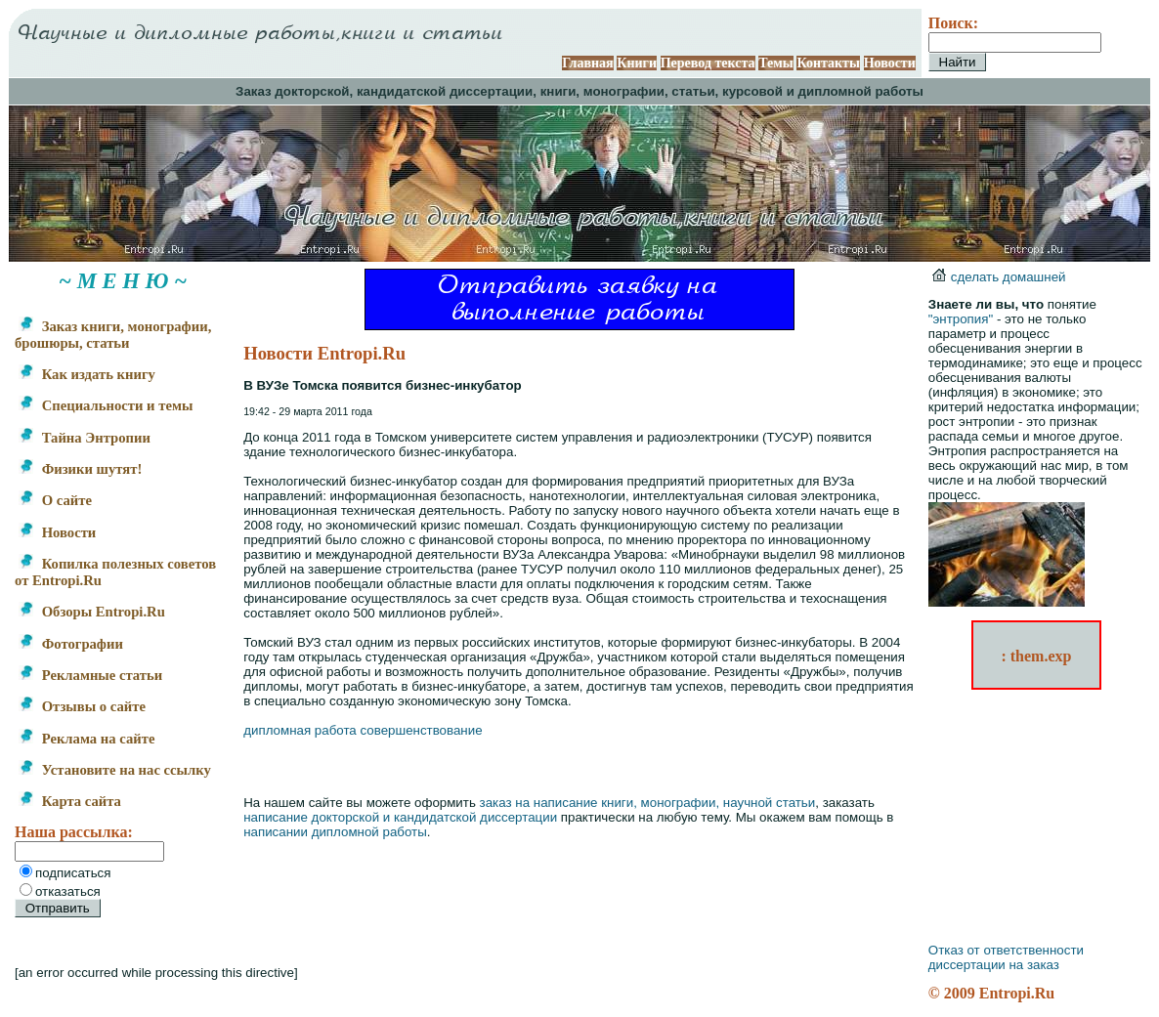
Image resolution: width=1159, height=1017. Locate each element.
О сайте (55, 500)
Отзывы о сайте (82, 706)
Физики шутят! (80, 469)
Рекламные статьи (90, 675)
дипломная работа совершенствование (362, 730)
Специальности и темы (106, 405)
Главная (587, 63)
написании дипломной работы (335, 832)
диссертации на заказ (993, 964)
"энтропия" (960, 319)
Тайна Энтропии (84, 437)
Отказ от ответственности (1006, 950)
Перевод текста (708, 63)
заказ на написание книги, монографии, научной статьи (648, 802)
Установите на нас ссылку (115, 770)
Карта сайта (70, 801)
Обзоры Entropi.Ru (92, 611)
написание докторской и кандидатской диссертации (400, 817)
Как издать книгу (87, 374)
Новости (890, 63)
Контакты (827, 63)
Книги (637, 63)
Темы (776, 63)
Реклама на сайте (86, 738)
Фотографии (71, 644)
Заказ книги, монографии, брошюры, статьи (113, 334)
